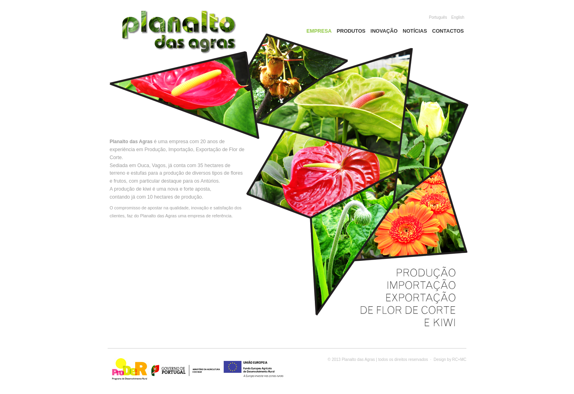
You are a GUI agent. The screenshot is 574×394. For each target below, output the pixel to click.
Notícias (415, 31)
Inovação (384, 31)
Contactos (448, 31)
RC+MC (459, 359)
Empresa (319, 31)
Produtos (351, 31)
